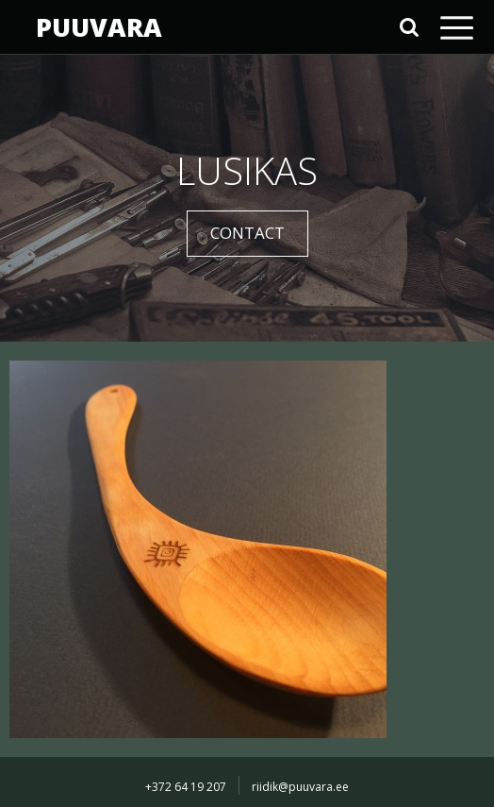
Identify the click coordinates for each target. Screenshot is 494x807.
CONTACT (247, 233)
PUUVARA (99, 27)
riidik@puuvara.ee (300, 787)
